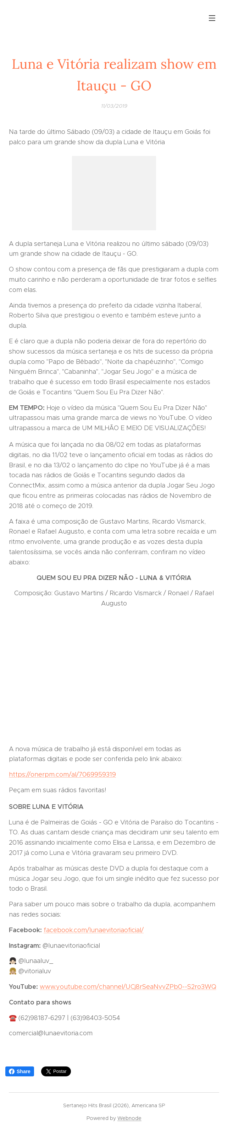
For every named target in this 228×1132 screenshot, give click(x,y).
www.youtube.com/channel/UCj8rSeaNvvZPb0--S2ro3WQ (128, 987)
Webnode (129, 1118)
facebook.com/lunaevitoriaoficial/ (94, 930)
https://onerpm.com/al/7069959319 (62, 774)
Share (19, 1071)
